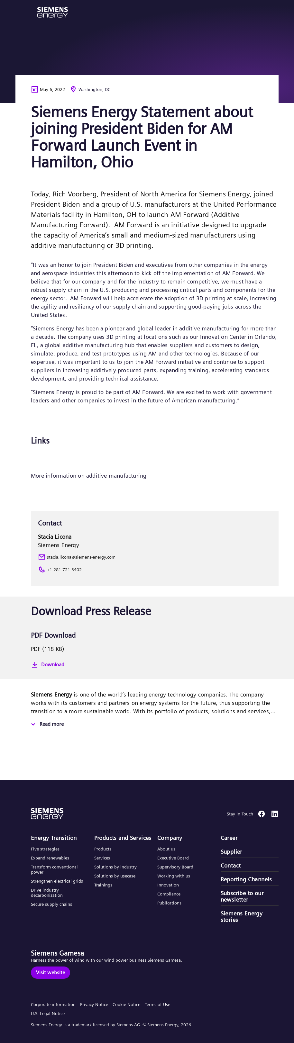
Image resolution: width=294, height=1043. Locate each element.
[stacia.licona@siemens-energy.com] (154, 557)
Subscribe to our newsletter (242, 896)
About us (166, 848)
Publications (169, 902)
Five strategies (45, 848)
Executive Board (173, 857)
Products (102, 848)
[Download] (155, 664)
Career (229, 838)
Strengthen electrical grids (57, 881)
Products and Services (123, 838)
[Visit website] (50, 973)
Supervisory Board (175, 866)
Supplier (231, 852)
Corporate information (53, 1004)
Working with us (173, 875)
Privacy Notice (94, 1004)
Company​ (169, 838)
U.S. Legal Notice (48, 1013)
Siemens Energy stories (242, 916)
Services (102, 857)
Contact (231, 865)
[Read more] (46, 724)
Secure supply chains (52, 904)
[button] (52, 12)
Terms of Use (157, 1004)
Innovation (168, 884)
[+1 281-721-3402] (154, 569)
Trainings (103, 884)
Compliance (168, 893)
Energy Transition (54, 838)
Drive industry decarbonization (47, 892)
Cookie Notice (126, 1004)
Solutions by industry (115, 866)
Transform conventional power (54, 869)
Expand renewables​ (50, 857)
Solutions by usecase (114, 875)
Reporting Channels (246, 879)
